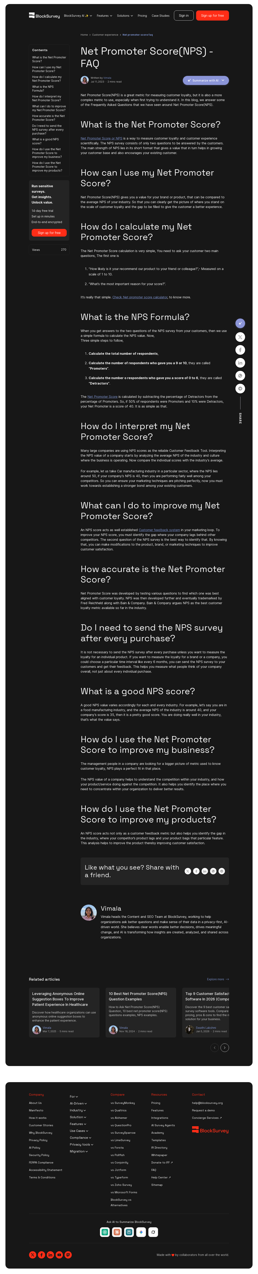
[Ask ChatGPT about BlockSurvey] (105, 1232)
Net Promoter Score (102, 397)
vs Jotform (118, 1170)
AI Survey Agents (163, 1125)
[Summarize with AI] (240, 323)
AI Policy (34, 1147)
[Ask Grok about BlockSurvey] (153, 1232)
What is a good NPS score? (45, 141)
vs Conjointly (119, 1162)
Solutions (125, 15)
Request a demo (203, 1110)
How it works (38, 1118)
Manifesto (36, 1110)
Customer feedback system (159, 530)
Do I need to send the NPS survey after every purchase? (48, 129)
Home (84, 34)
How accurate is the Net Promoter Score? (48, 117)
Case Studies (161, 15)
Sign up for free (212, 15)
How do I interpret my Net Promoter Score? (46, 98)
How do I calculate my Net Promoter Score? (47, 78)
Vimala (107, 77)
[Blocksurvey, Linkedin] (50, 1254)
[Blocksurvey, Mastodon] (68, 1254)
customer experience (105, 34)
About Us (35, 1103)
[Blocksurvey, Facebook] (41, 1254)
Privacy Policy (38, 1140)
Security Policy (39, 1155)
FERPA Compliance (41, 1162)
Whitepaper (159, 1155)
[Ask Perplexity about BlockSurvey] (129, 1232)
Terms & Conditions (42, 1177)
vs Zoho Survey (121, 1185)
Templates (158, 1140)
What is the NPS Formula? (43, 88)
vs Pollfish (118, 1155)
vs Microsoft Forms (124, 1192)
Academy (157, 1132)
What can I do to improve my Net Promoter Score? (49, 108)
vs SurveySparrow (123, 1132)
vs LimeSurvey (120, 1140)
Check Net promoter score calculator (139, 297)
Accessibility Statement (45, 1170)
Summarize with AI (206, 80)
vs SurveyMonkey (123, 1103)
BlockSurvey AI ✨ (78, 15)
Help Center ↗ (161, 1177)
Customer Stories (41, 1125)
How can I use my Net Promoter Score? (46, 69)
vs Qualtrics (119, 1110)
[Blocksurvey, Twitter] (32, 1254)
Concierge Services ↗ (207, 1118)
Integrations (159, 1118)
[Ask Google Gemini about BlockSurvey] (141, 1232)
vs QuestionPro (121, 1125)
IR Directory (159, 1147)
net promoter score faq (138, 34)
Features (104, 15)
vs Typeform (119, 1177)
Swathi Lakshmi (206, 1027)
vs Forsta (117, 1147)
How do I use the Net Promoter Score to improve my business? (47, 153)
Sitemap (157, 1185)
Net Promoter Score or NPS (101, 138)
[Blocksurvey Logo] (44, 15)
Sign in (184, 15)
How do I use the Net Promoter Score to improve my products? (47, 166)
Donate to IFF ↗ (162, 1162)
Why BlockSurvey (40, 1132)
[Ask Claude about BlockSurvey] (117, 1232)
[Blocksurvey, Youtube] (59, 1254)
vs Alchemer (119, 1118)
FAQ (153, 1170)
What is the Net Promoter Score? (49, 59)
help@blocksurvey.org (207, 1103)
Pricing (142, 15)
